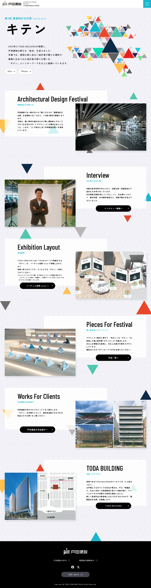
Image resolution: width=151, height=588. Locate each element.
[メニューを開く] (147, 4)
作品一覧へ (113, 357)
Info (10, 71)
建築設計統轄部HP (86, 560)
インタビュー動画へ (113, 208)
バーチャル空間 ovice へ (37, 285)
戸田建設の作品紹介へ (37, 429)
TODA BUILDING (113, 505)
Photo (24, 71)
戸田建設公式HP (60, 560)
